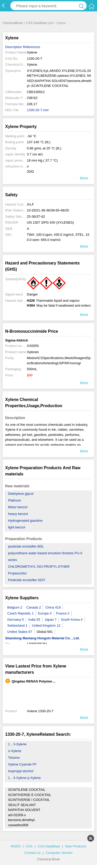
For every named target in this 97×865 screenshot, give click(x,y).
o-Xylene (14, 751)
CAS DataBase (49, 846)
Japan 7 (51, 619)
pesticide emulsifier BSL (26, 546)
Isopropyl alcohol (20, 771)
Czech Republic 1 (20, 613)
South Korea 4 (72, 619)
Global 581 (44, 632)
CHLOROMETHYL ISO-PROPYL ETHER (39, 566)
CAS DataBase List (39, 23)
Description (13, 47)
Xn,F (30, 204)
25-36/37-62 (36, 216)
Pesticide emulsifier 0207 (27, 580)
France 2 (62, 613)
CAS (29, 846)
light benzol (16, 527)
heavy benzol (18, 514)
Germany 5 (15, 619)
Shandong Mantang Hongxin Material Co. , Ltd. (42, 638)
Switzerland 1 (17, 625)
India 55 (34, 619)
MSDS (16, 846)
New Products (75, 846)
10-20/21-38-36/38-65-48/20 (48, 210)
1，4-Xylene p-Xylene (24, 778)
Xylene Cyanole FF (22, 764)
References (31, 47)
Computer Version (59, 853)
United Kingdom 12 (46, 625)
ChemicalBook (13, 23)
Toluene (14, 758)
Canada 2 (33, 607)
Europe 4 (45, 613)
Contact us (33, 853)
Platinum (14, 500)
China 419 (53, 607)
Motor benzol (17, 507)
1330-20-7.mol (38, 110)
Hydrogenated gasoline (25, 520)
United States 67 (19, 632)
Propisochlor (17, 573)
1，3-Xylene (17, 744)
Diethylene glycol (20, 494)
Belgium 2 (14, 607)
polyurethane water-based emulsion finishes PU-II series (45, 556)
